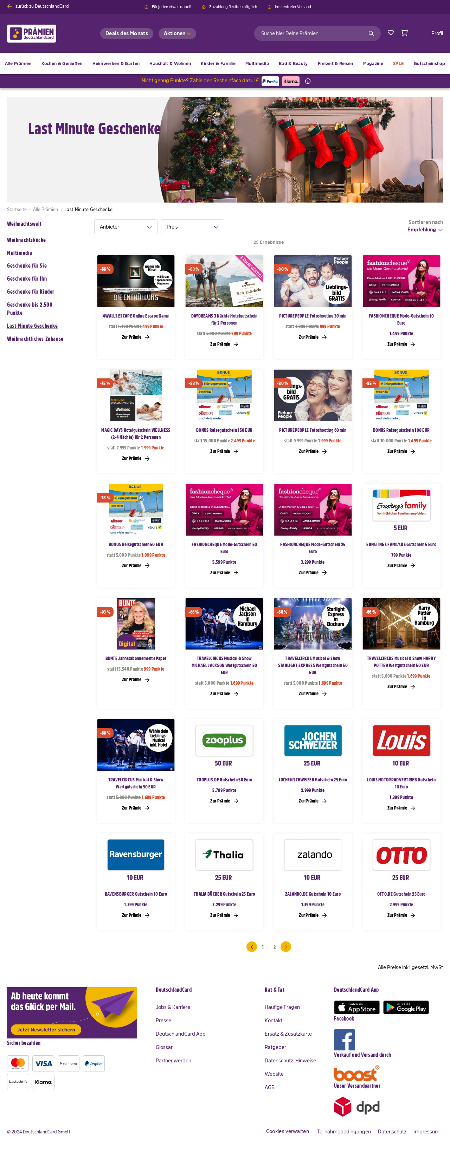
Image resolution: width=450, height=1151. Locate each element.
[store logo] (43, 34)
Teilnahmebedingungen (344, 1131)
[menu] (225, 63)
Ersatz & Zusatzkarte (288, 1033)
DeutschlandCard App (181, 1033)
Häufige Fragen (282, 1007)
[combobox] (317, 33)
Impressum (426, 1131)
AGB (270, 1087)
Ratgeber (275, 1047)
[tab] (126, 226)
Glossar (164, 1047)
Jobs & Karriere (173, 1007)
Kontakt (273, 1020)
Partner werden (173, 1060)
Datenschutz (392, 1131)
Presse (163, 1020)
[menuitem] (62, 63)
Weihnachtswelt (24, 224)
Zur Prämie (136, 336)
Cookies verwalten (287, 1131)
